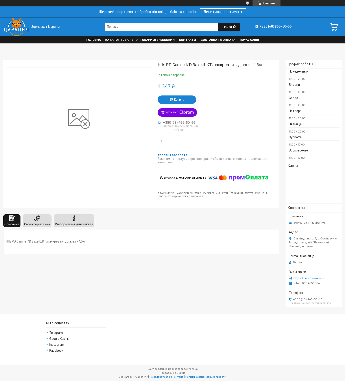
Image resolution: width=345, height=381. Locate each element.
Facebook (56, 351)
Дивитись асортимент (223, 12)
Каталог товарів (119, 39)
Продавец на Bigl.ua (172, 372)
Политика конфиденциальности (205, 376)
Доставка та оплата (217, 39)
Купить (179, 100)
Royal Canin (249, 39)
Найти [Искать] (227, 27)
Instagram (56, 345)
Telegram (56, 333)
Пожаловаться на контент (166, 376)
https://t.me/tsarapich (308, 278)
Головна (93, 39)
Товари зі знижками (157, 39)
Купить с (180, 112)
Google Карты (59, 339)
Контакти (187, 39)
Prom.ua (192, 368)
